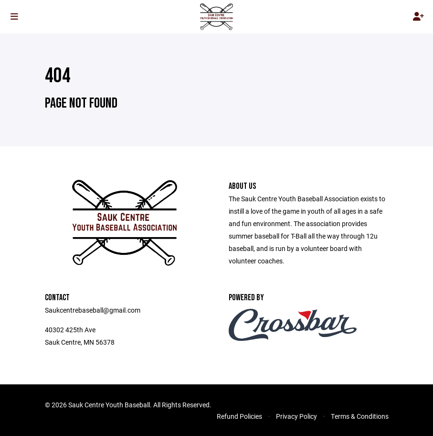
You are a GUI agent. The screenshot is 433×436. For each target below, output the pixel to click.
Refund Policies (239, 416)
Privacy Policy (296, 416)
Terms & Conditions (360, 416)
